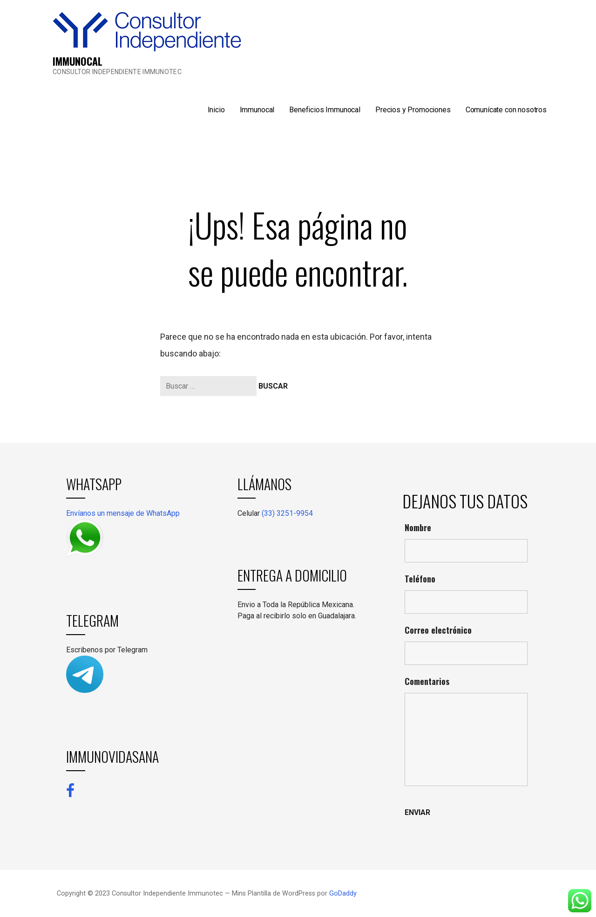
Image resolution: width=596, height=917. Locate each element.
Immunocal (257, 109)
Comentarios (427, 681)
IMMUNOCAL (77, 61)
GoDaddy (343, 893)
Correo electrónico (438, 630)
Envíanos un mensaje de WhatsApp (123, 513)
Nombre (418, 527)
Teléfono (420, 579)
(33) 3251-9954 (287, 513)
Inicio (216, 109)
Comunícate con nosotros (506, 109)
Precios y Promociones (413, 109)
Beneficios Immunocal (324, 109)
